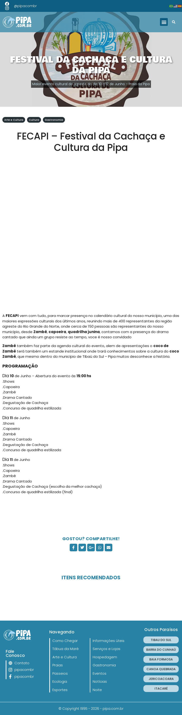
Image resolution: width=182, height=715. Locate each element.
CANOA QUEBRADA (161, 669)
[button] (164, 22)
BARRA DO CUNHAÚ (161, 649)
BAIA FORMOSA (161, 659)
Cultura (34, 120)
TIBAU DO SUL (161, 640)
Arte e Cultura (13, 120)
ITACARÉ (161, 688)
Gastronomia (54, 120)
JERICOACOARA (161, 679)
